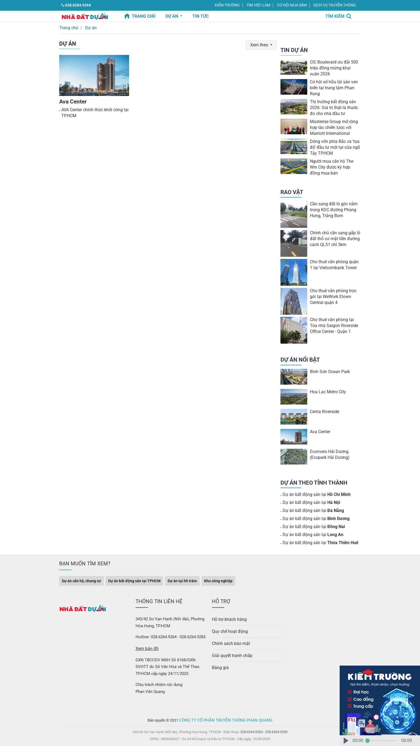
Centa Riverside (324, 411)
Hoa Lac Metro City (327, 391)
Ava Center (72, 100)
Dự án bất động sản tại (314, 494)
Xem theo (260, 44)
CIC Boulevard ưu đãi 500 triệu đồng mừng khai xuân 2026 (333, 67)
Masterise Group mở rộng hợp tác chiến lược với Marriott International (333, 126)
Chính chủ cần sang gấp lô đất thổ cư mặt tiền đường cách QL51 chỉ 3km (333, 238)
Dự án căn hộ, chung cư (81, 579)
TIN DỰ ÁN (294, 49)
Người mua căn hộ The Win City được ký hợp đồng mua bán (334, 166)
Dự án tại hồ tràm (182, 579)
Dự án (89, 27)
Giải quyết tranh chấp (231, 651)
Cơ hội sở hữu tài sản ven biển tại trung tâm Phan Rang (332, 87)
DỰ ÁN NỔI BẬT (300, 359)
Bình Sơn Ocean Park (328, 371)
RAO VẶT (291, 191)
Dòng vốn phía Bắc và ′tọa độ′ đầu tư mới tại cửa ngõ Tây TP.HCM (333, 146)
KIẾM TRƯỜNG (227, 5)
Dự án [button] (172, 16)
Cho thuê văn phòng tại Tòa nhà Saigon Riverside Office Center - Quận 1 (334, 325)
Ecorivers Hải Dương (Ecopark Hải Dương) (328, 454)
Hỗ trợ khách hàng (228, 617)
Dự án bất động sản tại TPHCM (134, 579)
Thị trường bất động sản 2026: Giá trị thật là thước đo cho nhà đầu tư (332, 107)
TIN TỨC (200, 16)
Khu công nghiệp (218, 579)
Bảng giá (219, 663)
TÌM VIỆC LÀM (258, 5)
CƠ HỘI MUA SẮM (292, 5)
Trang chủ (144, 16)
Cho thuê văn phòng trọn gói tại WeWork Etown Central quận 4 (335, 296)
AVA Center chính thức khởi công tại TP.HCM (93, 111)
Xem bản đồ (146, 646)
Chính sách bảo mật (230, 640)
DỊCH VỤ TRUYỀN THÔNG (334, 5)
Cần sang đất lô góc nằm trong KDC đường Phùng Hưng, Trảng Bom (332, 209)
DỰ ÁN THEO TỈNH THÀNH (313, 482)
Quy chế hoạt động (228, 629)
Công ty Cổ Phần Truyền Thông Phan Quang (226, 718)
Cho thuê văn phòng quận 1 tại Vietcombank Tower (334, 264)
